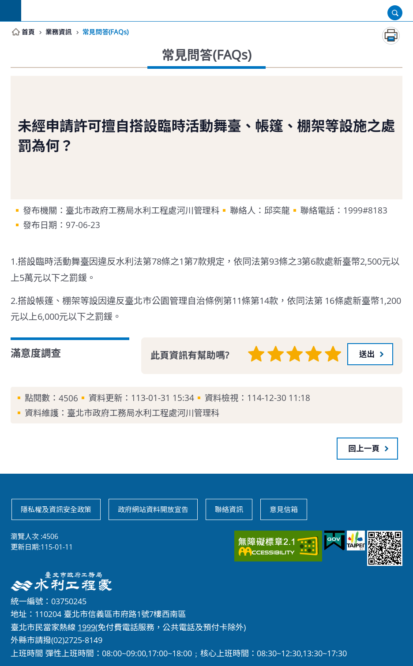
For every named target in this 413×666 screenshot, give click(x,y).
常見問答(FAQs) (109, 32)
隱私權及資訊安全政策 (56, 509)
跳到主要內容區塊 (4, 4)
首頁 (29, 32)
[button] (370, 354)
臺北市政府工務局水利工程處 (217, 10)
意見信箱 (284, 509)
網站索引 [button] (10, 10)
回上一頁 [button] (364, 448)
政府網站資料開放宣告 (153, 509)
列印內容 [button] (391, 36)
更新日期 (25, 546)
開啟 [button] (394, 12)
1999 (86, 626)
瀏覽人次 (25, 536)
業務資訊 (60, 32)
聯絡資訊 (229, 509)
